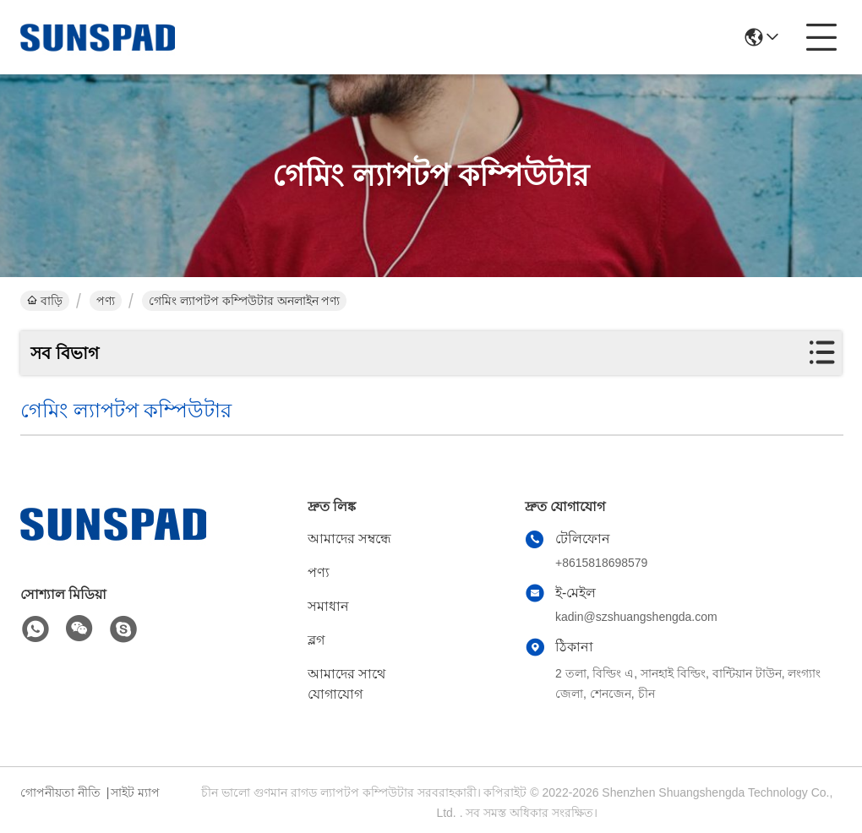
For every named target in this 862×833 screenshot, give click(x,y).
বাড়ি (45, 301)
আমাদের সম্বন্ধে (349, 538)
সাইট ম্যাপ (135, 792)
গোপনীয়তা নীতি (60, 792)
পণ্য (105, 301)
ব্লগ (316, 640)
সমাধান (328, 606)
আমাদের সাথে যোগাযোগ (346, 684)
